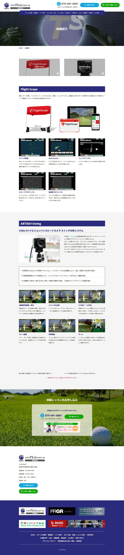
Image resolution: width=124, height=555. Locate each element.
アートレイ (73, 236)
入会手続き (67, 13)
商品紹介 (91, 13)
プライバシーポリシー (49, 541)
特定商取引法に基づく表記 (66, 541)
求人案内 (97, 13)
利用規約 (79, 541)
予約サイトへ (75, 417)
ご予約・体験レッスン (111, 5)
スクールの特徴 (28, 13)
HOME (33, 535)
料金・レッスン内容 (58, 13)
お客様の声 (74, 13)
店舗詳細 (85, 13)
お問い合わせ (91, 5)
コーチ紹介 (42, 13)
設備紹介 (36, 13)
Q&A (80, 13)
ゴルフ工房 (49, 13)
